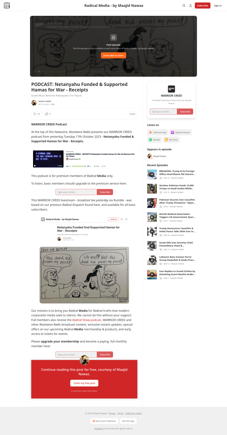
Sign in (218, 5)
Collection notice (133, 413)
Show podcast (91, 320)
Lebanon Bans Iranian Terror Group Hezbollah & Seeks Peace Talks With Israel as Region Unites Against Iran (177, 258)
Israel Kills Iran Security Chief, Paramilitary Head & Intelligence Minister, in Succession (176, 244)
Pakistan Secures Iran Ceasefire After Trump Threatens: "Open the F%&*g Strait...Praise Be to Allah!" (177, 201)
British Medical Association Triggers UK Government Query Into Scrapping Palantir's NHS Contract (177, 215)
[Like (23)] (36, 114)
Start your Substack (104, 421)
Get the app (128, 420)
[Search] (184, 5)
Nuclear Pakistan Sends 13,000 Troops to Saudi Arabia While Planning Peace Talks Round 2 (176, 187)
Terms (120, 413)
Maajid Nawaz (45, 101)
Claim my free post (84, 383)
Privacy (112, 413)
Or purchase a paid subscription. (84, 391)
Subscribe (202, 5)
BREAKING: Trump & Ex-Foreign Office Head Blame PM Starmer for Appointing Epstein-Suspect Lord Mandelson (177, 172)
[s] (152, 174)
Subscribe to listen (113, 55)
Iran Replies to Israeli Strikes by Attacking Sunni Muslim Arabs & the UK (177, 273)
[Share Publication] (191, 5)
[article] (171, 174)
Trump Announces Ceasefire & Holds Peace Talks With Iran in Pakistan (176, 230)
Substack (99, 428)
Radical (77, 320)
